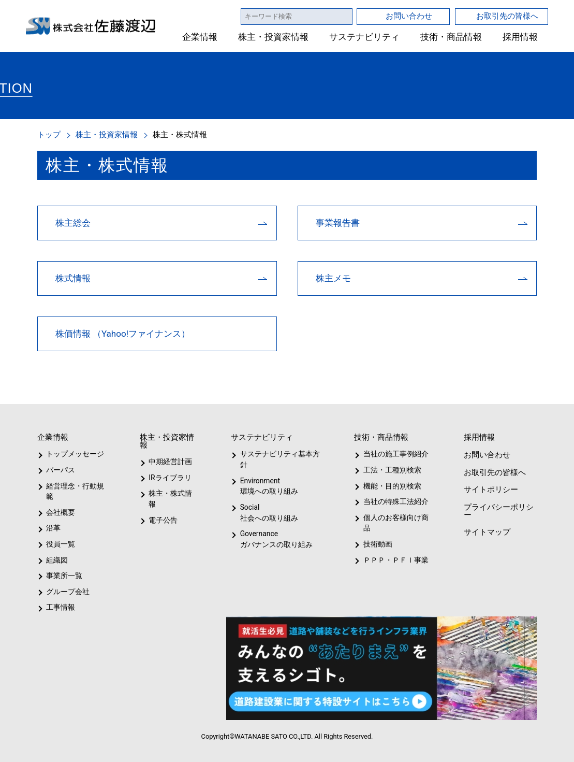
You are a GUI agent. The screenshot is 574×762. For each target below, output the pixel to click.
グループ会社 (66, 591)
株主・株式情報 (172, 493)
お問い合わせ (409, 15)
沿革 (53, 528)
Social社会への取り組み (268, 512)
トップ (49, 134)
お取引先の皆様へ (507, 15)
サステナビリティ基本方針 (276, 459)
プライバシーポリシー (497, 510)
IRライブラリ (167, 477)
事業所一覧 (64, 575)
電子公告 (163, 509)
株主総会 (73, 222)
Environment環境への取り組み (268, 486)
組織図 (57, 560)
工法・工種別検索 (388, 470)
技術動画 (375, 544)
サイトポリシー (490, 489)
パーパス (59, 470)
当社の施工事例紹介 (393, 454)
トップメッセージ (71, 454)
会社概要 (60, 512)
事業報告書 (338, 222)
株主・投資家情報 (274, 37)
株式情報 (73, 277)
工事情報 (60, 607)
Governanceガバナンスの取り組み (274, 539)
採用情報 (520, 37)
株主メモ (333, 277)
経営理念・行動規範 (73, 491)
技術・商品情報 (451, 37)
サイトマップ (486, 531)
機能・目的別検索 (388, 486)
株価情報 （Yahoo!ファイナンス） (123, 333)
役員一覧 (60, 544)
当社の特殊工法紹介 (393, 501)
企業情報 (200, 37)
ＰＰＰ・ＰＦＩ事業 (387, 560)
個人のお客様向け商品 (393, 523)
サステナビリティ (365, 37)
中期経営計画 (171, 461)
